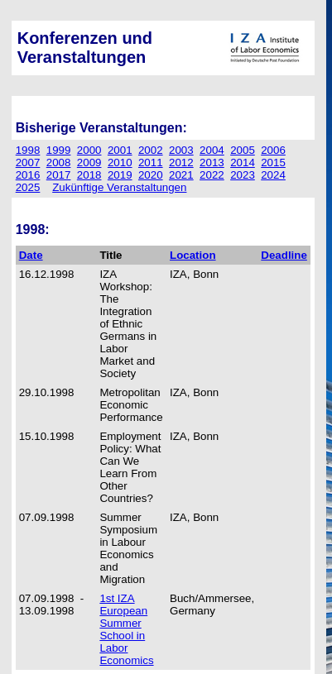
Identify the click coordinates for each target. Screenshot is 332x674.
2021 (181, 175)
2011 (150, 162)
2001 (120, 150)
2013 (212, 162)
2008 (58, 162)
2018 (89, 175)
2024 (273, 175)
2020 (150, 175)
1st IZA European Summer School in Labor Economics (126, 629)
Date (31, 255)
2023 (242, 175)
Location (193, 255)
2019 (120, 175)
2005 (242, 150)
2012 (181, 162)
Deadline (284, 255)
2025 (28, 187)
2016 (28, 175)
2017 (58, 175)
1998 (28, 150)
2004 (212, 150)
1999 (58, 150)
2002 (150, 150)
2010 (120, 162)
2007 (28, 162)
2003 (181, 150)
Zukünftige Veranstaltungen (119, 187)
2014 (242, 162)
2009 (89, 162)
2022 (212, 175)
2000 (89, 150)
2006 (273, 150)
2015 (273, 162)
